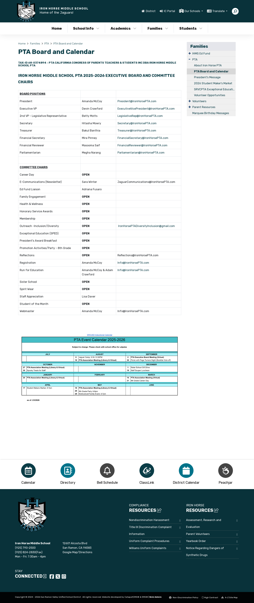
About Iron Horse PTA (208, 65)
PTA (46, 43)
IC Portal (169, 11)
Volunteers (199, 101)
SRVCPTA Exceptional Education (215, 89)
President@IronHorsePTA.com (136, 101)
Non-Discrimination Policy (183, 597)
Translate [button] (218, 11)
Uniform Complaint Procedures (149, 541)
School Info (86, 28)
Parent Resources (203, 107)
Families (158, 28)
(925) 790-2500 (25, 547)
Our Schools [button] (193, 11)
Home (57, 28)
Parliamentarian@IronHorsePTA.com (140, 152)
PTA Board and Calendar (68, 43)
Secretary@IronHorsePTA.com (137, 123)
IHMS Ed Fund (201, 53)
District (151, 11)
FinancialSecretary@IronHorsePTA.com (142, 138)
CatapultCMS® (132, 597)
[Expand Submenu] (189, 53)
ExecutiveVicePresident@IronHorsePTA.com (146, 108)
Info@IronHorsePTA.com (133, 262)
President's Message (207, 77)
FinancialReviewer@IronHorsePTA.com (142, 145)
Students (190, 28)
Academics (123, 28)
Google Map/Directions (77, 552)
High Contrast (211, 597)
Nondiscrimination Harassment (149, 520)
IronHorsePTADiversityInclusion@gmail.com (147, 226)
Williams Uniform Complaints (147, 548)
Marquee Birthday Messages (210, 113)
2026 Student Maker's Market (213, 83)
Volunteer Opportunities (209, 95)
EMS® (145, 597)
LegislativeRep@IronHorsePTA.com (140, 116)
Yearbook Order (196, 541)
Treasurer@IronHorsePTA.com (136, 130)
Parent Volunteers (198, 534)
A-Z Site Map (229, 597)
